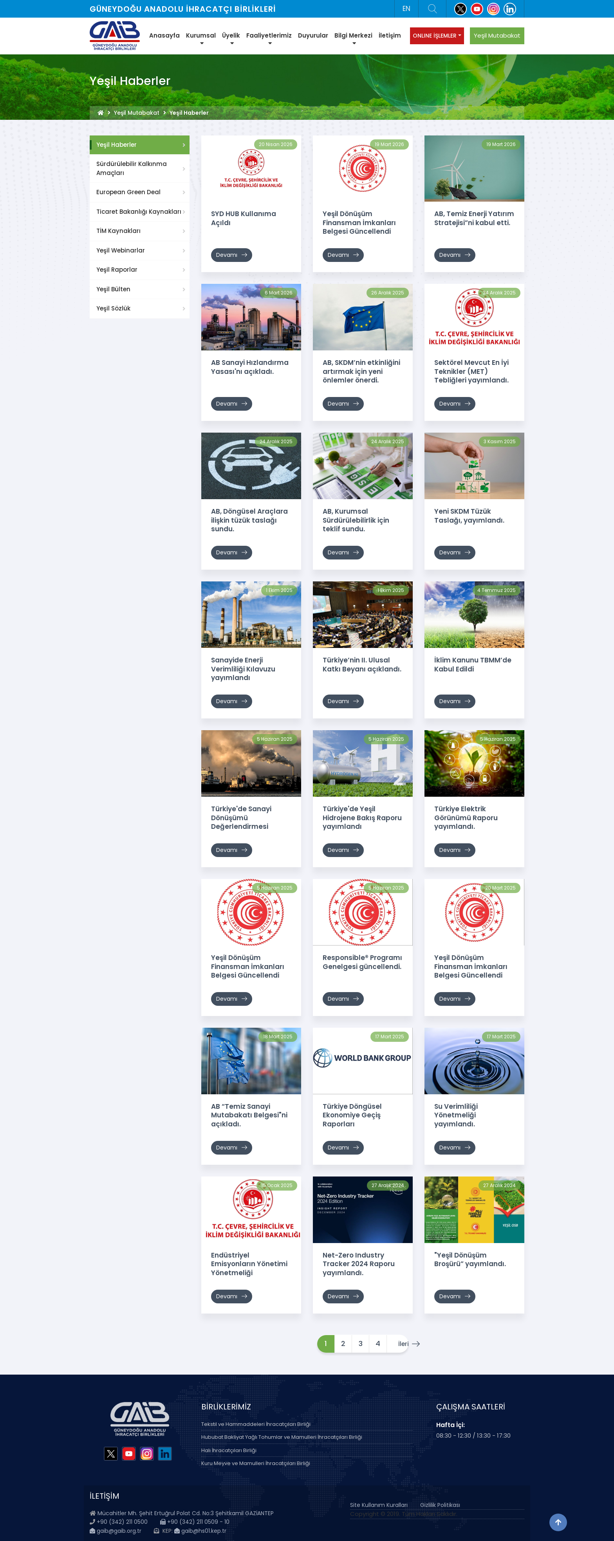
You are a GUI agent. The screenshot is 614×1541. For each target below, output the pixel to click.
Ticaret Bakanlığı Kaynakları (138, 212)
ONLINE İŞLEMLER (435, 36)
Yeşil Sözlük (113, 308)
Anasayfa (164, 35)
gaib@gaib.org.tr (115, 1530)
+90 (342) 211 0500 (122, 1522)
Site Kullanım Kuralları (379, 1505)
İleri (398, 1343)
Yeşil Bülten (113, 289)
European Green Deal (128, 192)
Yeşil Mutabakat (497, 35)
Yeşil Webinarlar (120, 250)
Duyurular (313, 35)
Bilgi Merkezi (353, 38)
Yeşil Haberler (116, 145)
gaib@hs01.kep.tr (200, 1530)
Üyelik (231, 38)
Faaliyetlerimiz (269, 38)
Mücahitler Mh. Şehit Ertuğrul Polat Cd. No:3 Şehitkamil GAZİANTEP (186, 1513)
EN (406, 8)
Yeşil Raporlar (116, 269)
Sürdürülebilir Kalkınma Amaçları (131, 168)
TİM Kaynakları (118, 231)
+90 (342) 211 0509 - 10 (194, 1522)
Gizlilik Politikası (440, 1505)
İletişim (390, 35)
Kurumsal (201, 38)
